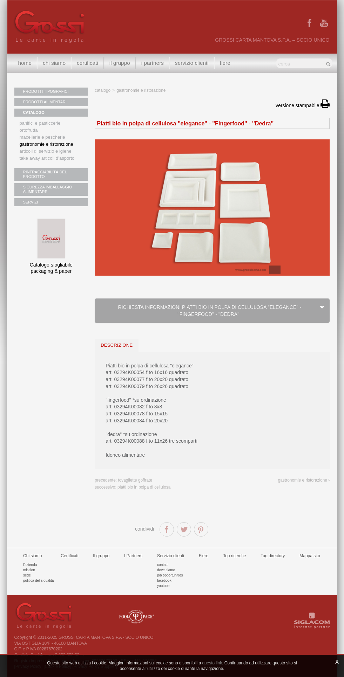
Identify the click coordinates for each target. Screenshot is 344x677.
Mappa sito (309, 555)
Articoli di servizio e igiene (46, 151)
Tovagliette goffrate (135, 480)
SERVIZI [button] (30, 202)
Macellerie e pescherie (42, 137)
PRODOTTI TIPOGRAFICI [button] (46, 91)
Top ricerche (234, 555)
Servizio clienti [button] (192, 63)
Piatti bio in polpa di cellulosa (143, 487)
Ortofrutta (29, 130)
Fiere (225, 63)
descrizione (117, 345)
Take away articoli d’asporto (47, 158)
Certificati (87, 63)
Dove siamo (166, 570)
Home (25, 63)
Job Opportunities (170, 575)
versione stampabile (303, 105)
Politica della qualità (38, 580)
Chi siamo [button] (54, 63)
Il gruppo (101, 555)
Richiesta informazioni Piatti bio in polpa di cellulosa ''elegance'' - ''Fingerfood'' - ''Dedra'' (221, 310)
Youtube (163, 586)
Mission (29, 570)
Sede (27, 575)
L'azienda (30, 565)
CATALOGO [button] (34, 112)
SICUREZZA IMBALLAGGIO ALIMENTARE (47, 189)
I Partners (152, 63)
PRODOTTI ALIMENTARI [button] (45, 102)
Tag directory (273, 555)
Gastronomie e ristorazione (46, 144)
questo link (212, 663)
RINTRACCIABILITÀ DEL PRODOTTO (45, 174)
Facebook (164, 580)
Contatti (162, 565)
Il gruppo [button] (119, 63)
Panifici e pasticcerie (40, 123)
